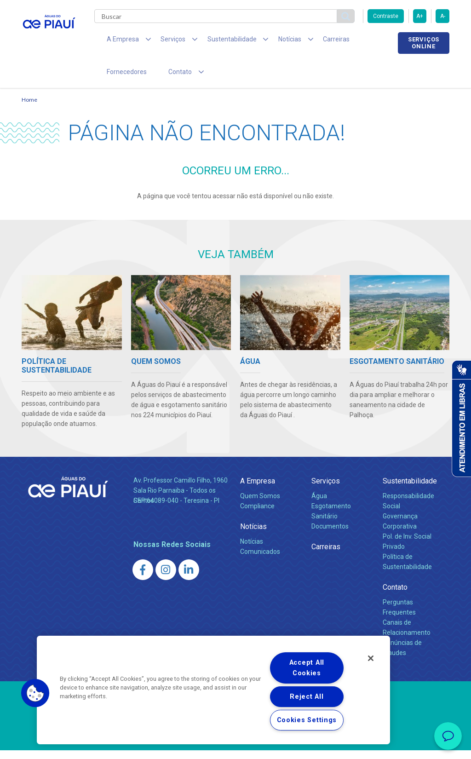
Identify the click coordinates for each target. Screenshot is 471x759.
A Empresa (257, 489)
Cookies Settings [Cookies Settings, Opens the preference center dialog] (307, 720)
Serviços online (423, 43)
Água (319, 504)
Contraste (385, 16)
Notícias (253, 535)
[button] (35, 693)
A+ (419, 16)
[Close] (371, 658)
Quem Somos (260, 504)
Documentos (330, 535)
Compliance (257, 514)
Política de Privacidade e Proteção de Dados (235, 745)
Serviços (325, 489)
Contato (395, 596)
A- (442, 16)
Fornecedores (358, 41)
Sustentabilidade (410, 489)
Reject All (306, 697)
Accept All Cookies (306, 668)
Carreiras (308, 41)
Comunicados (260, 560)
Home (29, 108)
